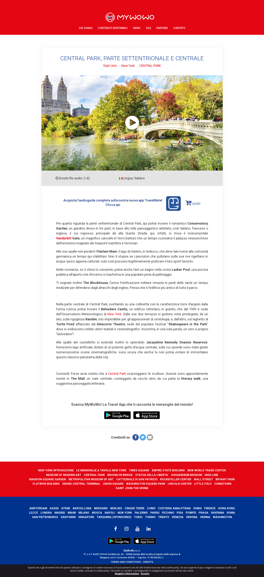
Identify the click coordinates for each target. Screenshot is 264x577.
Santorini (92, 517)
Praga (227, 512)
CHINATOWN (114, 488)
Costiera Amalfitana (184, 508)
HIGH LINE (212, 474)
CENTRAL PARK (150, 66)
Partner (162, 27)
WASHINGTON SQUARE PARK (166, 483)
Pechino (191, 512)
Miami (94, 512)
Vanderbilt (64, 238)
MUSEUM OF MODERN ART (63, 474)
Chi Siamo (85, 27)
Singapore (110, 517)
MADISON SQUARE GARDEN (57, 479)
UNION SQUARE (134, 483)
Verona (216, 517)
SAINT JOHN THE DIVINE (141, 488)
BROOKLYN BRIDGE (120, 474)
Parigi (178, 512)
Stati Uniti (109, 66)
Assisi (63, 508)
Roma (49, 517)
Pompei (214, 512)
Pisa (203, 512)
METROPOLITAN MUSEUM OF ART (101, 479)
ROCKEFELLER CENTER (187, 479)
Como (161, 508)
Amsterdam (47, 508)
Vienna (230, 517)
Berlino (126, 508)
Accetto (145, 573)
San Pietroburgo (69, 517)
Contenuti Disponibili (113, 27)
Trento (188, 517)
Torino (174, 517)
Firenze (220, 508)
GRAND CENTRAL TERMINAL (101, 483)
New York (128, 66)
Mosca (120, 512)
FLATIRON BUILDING (66, 483)
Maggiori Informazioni (127, 573)
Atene (75, 508)
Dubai (208, 508)
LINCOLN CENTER (201, 483)
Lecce (55, 512)
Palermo (164, 512)
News (136, 27)
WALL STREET (215, 479)
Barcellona (91, 508)
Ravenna (35, 517)
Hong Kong (40, 512)
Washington (132, 521)
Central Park (117, 373)
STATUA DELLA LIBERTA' (152, 474)
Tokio (162, 517)
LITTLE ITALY (224, 483)
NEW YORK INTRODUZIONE (55, 470)
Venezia (202, 517)
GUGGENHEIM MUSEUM (187, 474)
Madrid (82, 512)
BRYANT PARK (40, 483)
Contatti (179, 27)
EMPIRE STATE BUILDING (169, 470)
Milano (106, 512)
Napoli (133, 512)
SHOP (194, 202)
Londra (68, 512)
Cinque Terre (144, 508)
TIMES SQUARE (139, 470)
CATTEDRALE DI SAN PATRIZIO (148, 479)
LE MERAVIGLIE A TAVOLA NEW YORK (101, 470)
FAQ (148, 27)
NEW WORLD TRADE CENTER (207, 470)
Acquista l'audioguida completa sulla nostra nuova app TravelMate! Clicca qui (122, 203)
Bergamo (110, 508)
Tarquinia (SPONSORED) (138, 517)
